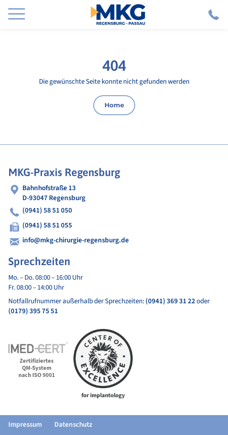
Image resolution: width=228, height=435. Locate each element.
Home (114, 105)
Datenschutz (73, 425)
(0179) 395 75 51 (33, 311)
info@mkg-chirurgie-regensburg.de (75, 240)
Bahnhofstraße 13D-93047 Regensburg (53, 193)
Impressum (25, 425)
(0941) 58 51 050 (213, 14)
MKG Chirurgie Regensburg (118, 14)
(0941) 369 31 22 (170, 301)
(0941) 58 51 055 (47, 225)
